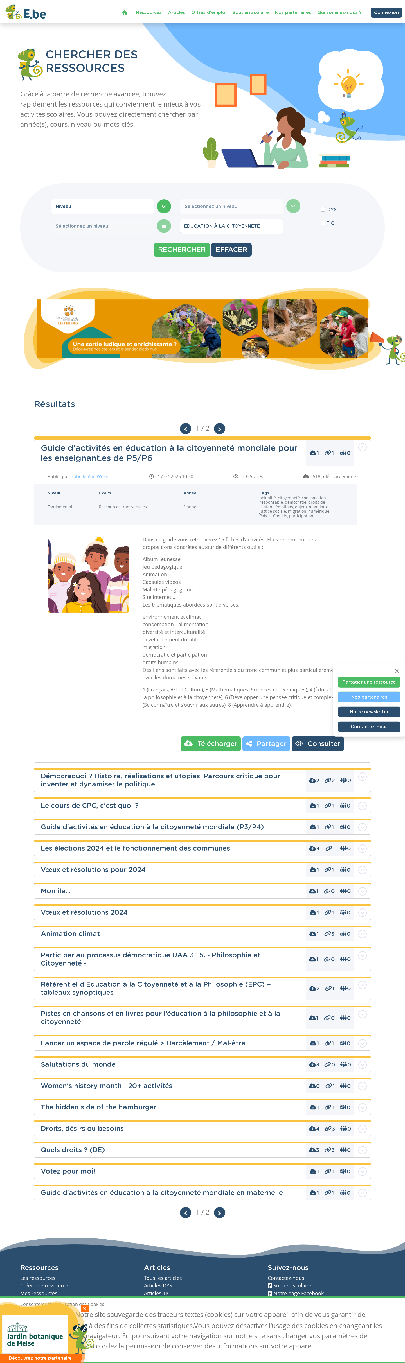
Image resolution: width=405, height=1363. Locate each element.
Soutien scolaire (251, 11)
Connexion (386, 11)
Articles (176, 11)
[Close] (397, 671)
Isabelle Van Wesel (89, 476)
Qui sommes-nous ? (339, 11)
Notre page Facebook (296, 1293)
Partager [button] (266, 743)
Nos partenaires (293, 11)
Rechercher (182, 250)
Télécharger (210, 743)
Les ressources (37, 1278)
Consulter (317, 743)
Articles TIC (157, 1293)
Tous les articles (163, 1278)
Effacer (231, 250)
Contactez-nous (369, 726)
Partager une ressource (369, 682)
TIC (330, 223)
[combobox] (102, 206)
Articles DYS (158, 1285)
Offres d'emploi (208, 11)
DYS (332, 209)
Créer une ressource (44, 1285)
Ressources (149, 11)
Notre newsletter (369, 711)
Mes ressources (38, 1293)
